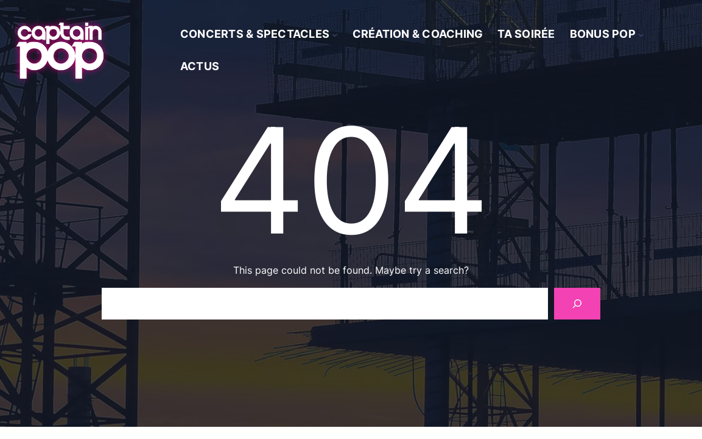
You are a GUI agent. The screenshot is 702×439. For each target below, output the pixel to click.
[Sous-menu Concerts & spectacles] (335, 35)
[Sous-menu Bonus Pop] (641, 35)
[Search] (577, 303)
